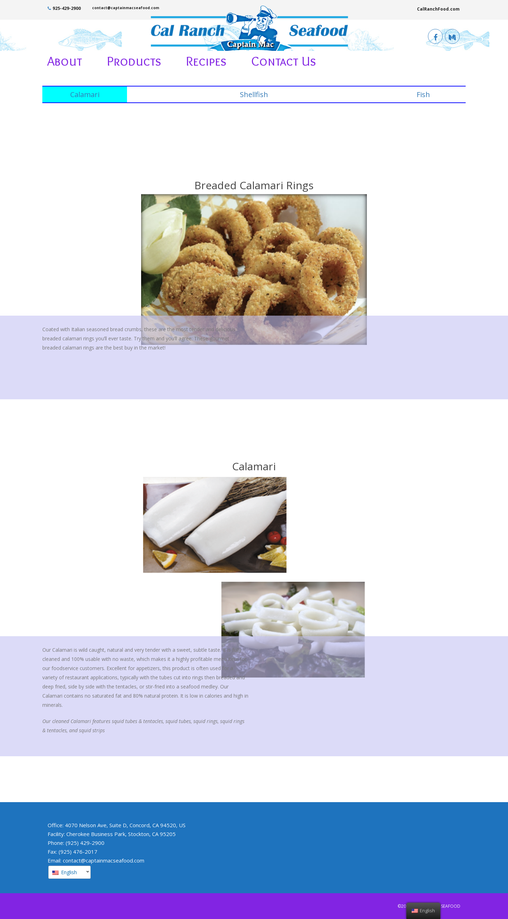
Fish (423, 94)
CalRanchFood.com (438, 9)
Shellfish (254, 94)
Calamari (84, 94)
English (64, 872)
